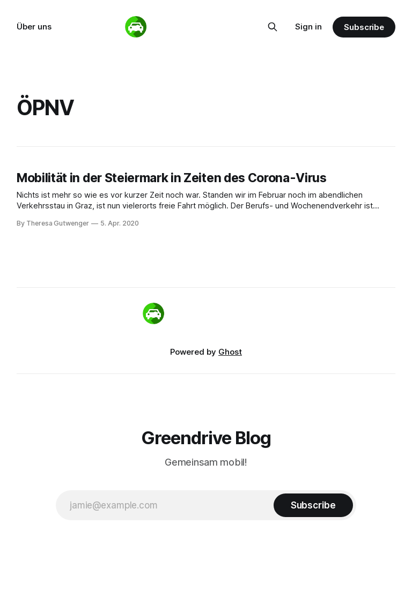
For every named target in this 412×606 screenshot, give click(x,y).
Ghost (230, 352)
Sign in (308, 26)
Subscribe (364, 27)
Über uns (34, 26)
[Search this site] (272, 26)
